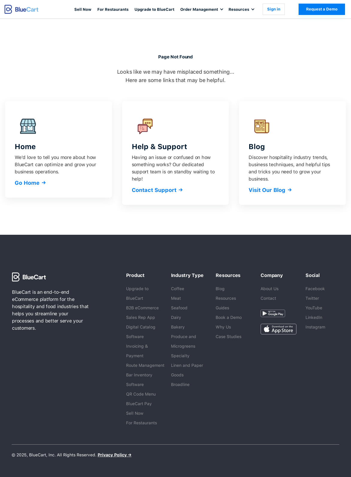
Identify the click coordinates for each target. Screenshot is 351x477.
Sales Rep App (140, 317)
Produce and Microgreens (183, 341)
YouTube (313, 307)
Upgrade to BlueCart (154, 9)
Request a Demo (322, 9)
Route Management (145, 365)
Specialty (180, 355)
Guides (222, 307)
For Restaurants (112, 9)
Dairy (176, 317)
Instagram (315, 327)
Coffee (177, 288)
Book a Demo (229, 317)
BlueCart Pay (139, 403)
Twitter (312, 298)
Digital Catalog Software (140, 332)
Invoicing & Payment (137, 351)
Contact (268, 298)
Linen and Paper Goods (187, 370)
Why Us (223, 327)
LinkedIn (313, 317)
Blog (220, 288)
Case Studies (228, 336)
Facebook (315, 288)
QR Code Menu (141, 394)
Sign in (273, 9)
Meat (176, 298)
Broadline (180, 384)
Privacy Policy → (114, 454)
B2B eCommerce (142, 307)
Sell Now (82, 9)
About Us (270, 288)
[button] (201, 9)
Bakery (178, 327)
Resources (226, 298)
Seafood (179, 307)
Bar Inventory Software (139, 379)
